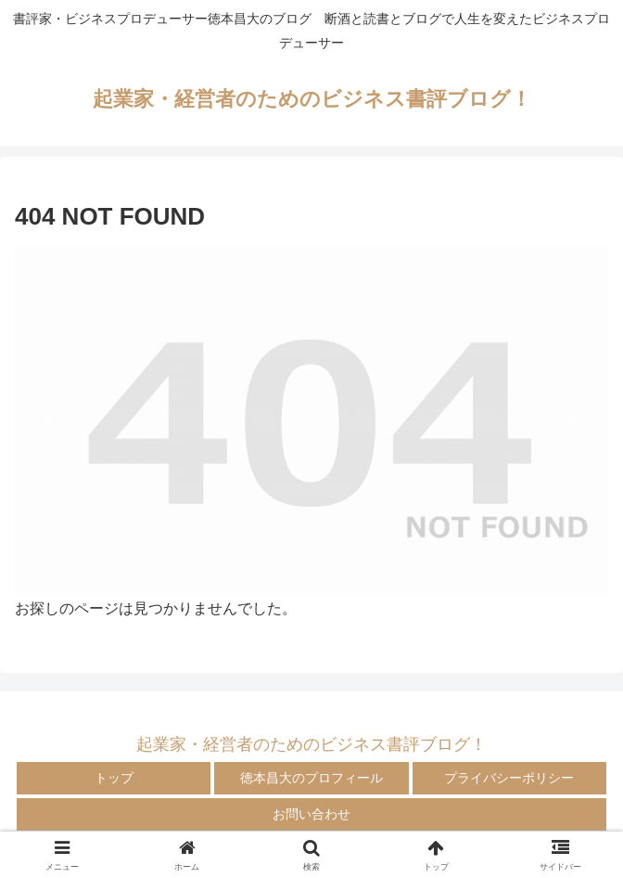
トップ (114, 777)
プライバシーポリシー (509, 777)
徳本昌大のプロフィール (311, 777)
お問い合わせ (311, 814)
